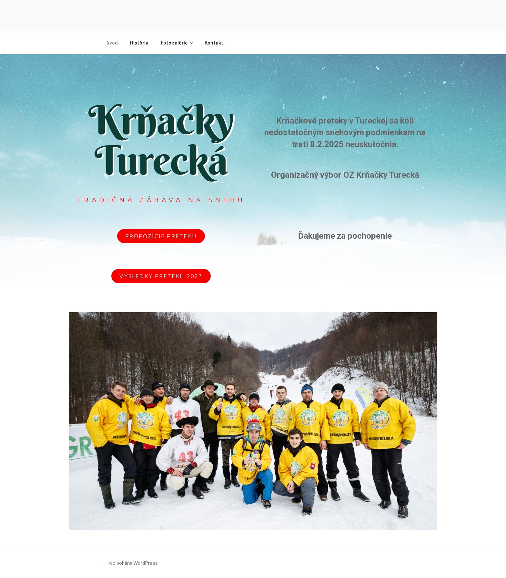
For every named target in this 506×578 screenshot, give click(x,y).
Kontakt (214, 42)
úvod (112, 42)
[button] (161, 236)
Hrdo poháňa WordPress (131, 563)
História (139, 42)
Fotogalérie (177, 42)
